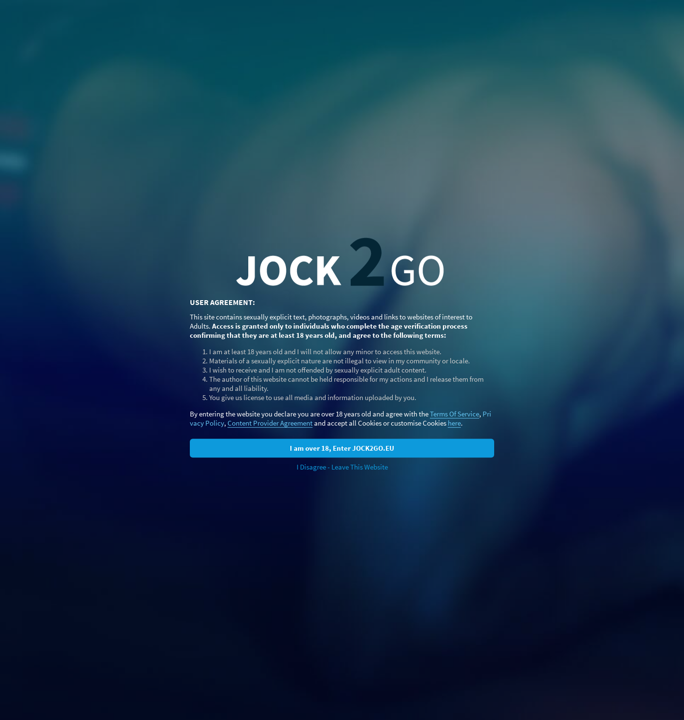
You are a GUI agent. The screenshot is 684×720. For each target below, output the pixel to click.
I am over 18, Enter (342, 448)
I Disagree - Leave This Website (342, 466)
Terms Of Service (454, 413)
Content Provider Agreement (270, 423)
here (454, 423)
